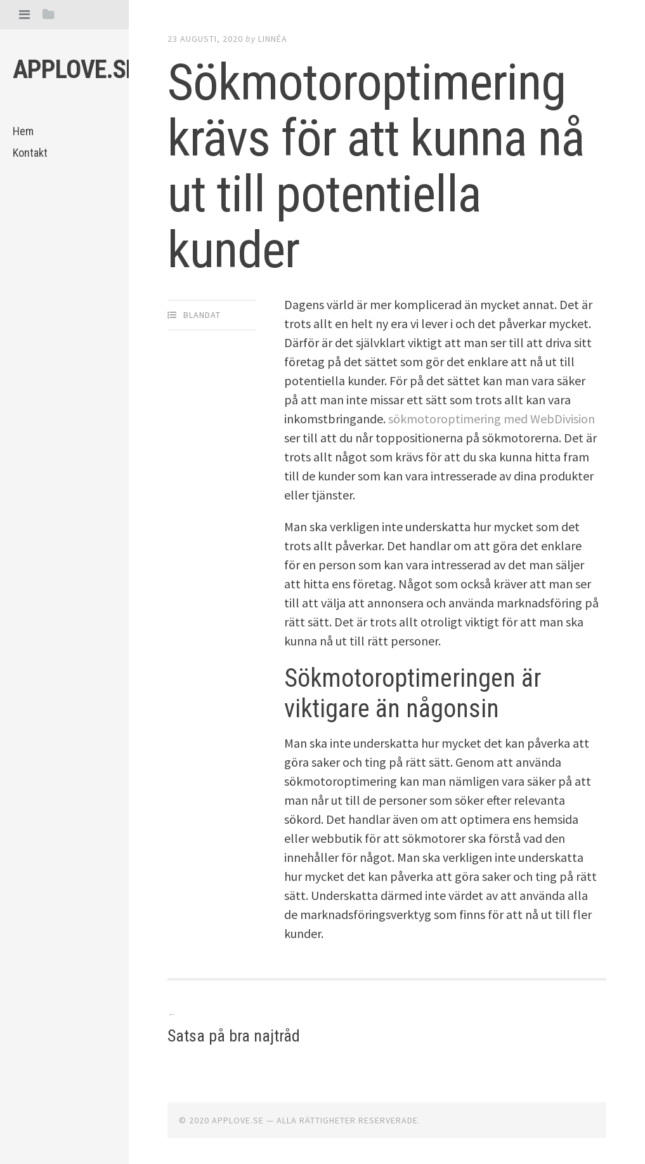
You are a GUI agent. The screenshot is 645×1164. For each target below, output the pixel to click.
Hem (23, 131)
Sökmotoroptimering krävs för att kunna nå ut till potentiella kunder (376, 166)
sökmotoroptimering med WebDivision (491, 419)
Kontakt (30, 152)
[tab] (24, 14)
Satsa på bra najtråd (233, 1035)
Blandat (202, 315)
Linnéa (272, 38)
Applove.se (75, 69)
